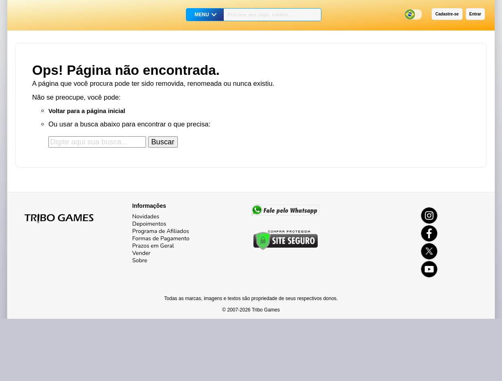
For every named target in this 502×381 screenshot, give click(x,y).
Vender (141, 253)
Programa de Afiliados (160, 231)
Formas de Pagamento (161, 238)
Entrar (475, 14)
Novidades (145, 216)
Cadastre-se (446, 14)
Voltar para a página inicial (86, 110)
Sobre (139, 260)
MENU (201, 14)
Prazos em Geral (153, 246)
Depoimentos (149, 224)
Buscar (163, 141)
